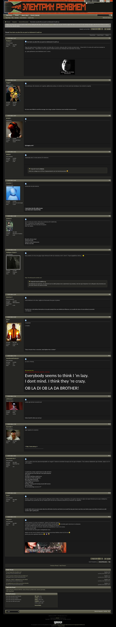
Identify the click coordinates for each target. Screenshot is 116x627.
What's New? (25, 15)
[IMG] (36, 599)
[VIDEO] (37, 601)
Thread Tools (92, 35)
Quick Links (31, 17)
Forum (17, 15)
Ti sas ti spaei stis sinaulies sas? (13, 572)
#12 (109, 424)
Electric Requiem (99, 611)
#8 (109, 294)
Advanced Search (107, 17)
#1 (109, 38)
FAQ (13, 17)
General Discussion (23, 22)
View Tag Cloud (10, 591)
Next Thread (63, 565)
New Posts (9, 15)
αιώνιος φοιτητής (41, 589)
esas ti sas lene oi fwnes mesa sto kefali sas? (17, 576)
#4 (109, 151)
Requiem (14, 22)
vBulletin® (58, 618)
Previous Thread (54, 565)
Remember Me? (90, 3)
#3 (109, 115)
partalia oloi (33, 589)
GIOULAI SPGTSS (18, 589)
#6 (109, 216)
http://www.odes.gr (31, 446)
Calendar (17, 17)
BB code (37, 596)
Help (108, 1)
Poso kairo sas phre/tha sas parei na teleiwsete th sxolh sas (26, 32)
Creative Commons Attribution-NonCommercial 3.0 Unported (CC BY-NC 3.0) (69, 624)
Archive (105, 611)
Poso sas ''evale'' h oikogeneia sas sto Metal (17, 579)
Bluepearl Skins (61, 626)
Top (109, 561)
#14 (109, 493)
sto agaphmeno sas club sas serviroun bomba (17, 583)
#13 (109, 455)
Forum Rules (38, 605)
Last (108, 29)
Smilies (36, 598)
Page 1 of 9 (95, 29)
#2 (109, 80)
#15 (109, 516)
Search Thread (100, 35)
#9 (109, 317)
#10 (109, 355)
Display (107, 35)
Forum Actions (23, 17)
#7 (109, 249)
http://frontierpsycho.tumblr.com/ (33, 277)
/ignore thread (9, 589)
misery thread (26, 589)
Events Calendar (35, 15)
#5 (109, 180)
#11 (109, 396)
